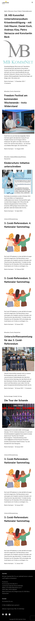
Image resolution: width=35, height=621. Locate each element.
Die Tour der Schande (16, 400)
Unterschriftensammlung (11, 219)
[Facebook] (3, 614)
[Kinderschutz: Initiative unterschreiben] (18, 182)
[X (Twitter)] (6, 614)
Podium (20, 11)
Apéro (5, 11)
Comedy (15, 396)
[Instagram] (9, 614)
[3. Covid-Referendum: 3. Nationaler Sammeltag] (18, 297)
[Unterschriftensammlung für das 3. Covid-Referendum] (18, 359)
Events (12, 91)
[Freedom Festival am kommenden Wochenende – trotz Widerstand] (18, 122)
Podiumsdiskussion (27, 11)
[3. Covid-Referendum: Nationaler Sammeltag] (18, 478)
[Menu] (32, 2)
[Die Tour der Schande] (18, 416)
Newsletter (17, 91)
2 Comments (7, 83)
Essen (15, 11)
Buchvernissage (8, 396)
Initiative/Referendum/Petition (18, 157)
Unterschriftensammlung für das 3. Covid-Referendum (18, 340)
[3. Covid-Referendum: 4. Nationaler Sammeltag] (18, 242)
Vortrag (20, 396)
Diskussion (11, 11)
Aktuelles (6, 91)
